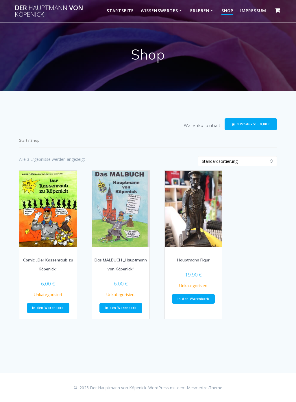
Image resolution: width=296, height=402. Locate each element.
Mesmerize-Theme (204, 387)
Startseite (120, 10)
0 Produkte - (251, 124)
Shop (227, 10)
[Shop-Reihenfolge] (237, 161)
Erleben (200, 10)
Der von (49, 11)
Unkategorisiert (48, 294)
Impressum (253, 10)
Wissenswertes (159, 10)
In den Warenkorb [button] (48, 308)
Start (23, 140)
